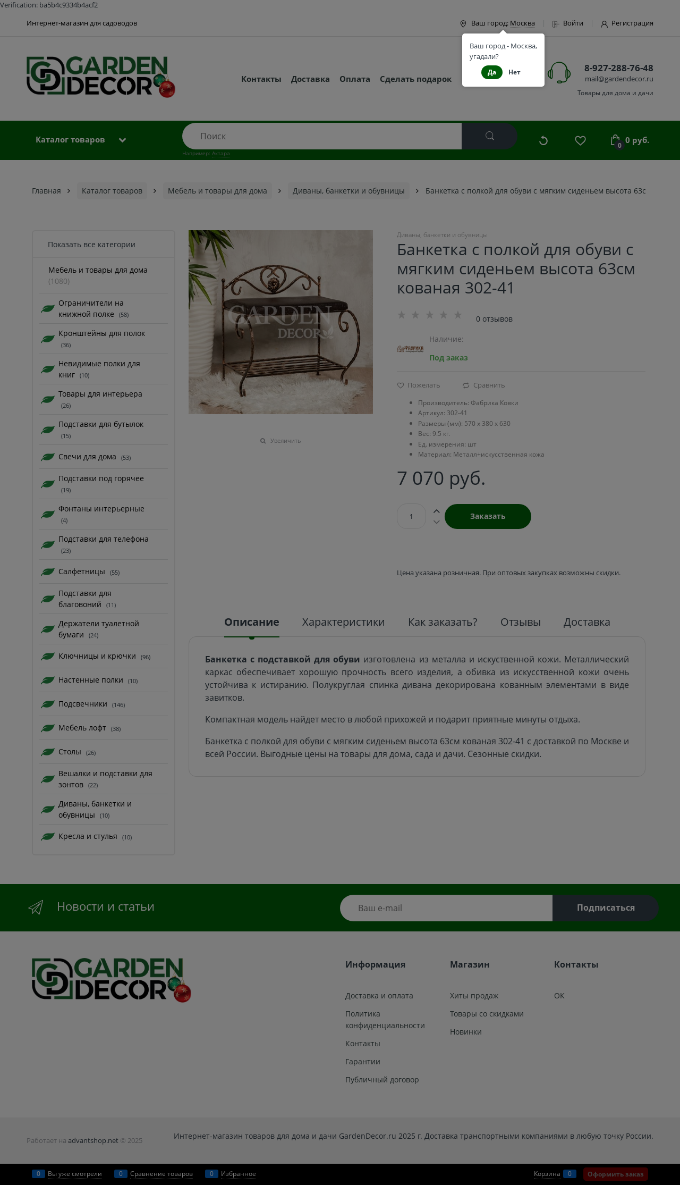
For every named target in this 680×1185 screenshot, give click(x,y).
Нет (514, 72)
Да (492, 72)
